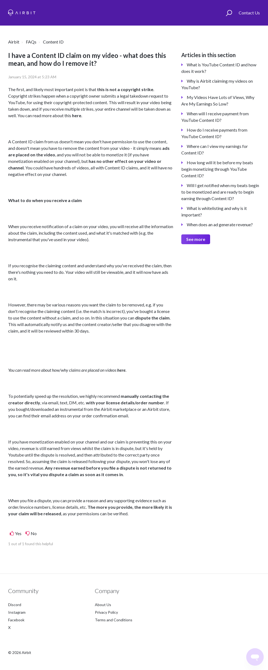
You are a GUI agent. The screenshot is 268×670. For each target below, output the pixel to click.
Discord (14, 604)
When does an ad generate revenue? (220, 224)
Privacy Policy (106, 612)
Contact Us (249, 12)
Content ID (53, 41)
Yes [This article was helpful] (18, 533)
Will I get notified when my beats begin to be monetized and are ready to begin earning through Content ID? (220, 192)
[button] (229, 13)
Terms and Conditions (113, 620)
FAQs (31, 41)
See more (195, 239)
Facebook (16, 620)
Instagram (17, 612)
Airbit (13, 41)
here (76, 115)
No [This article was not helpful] (34, 533)
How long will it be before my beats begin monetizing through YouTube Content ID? (217, 169)
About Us (103, 604)
